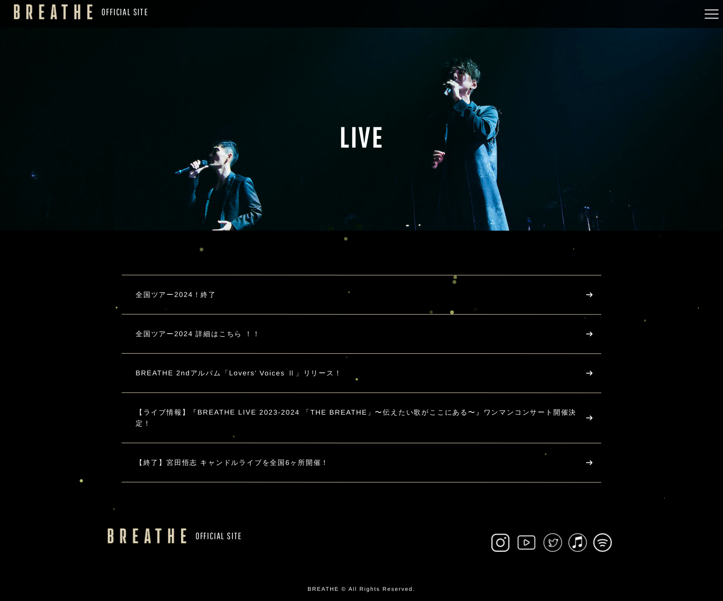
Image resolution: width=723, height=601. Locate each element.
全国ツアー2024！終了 (176, 294)
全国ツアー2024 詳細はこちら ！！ (198, 334)
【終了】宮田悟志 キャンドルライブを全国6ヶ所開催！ (232, 462)
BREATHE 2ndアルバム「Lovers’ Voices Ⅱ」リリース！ (239, 373)
